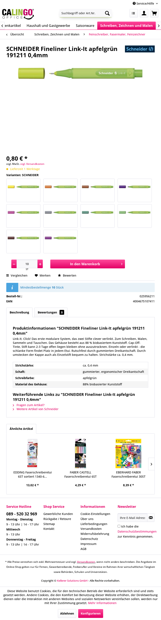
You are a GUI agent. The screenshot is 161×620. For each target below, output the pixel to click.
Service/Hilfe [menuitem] (144, 3)
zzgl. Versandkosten (32, 164)
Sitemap (49, 524)
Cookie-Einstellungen (95, 514)
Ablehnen (67, 613)
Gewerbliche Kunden (58, 514)
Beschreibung (19, 312)
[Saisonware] (85, 26)
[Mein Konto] (144, 13)
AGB (83, 549)
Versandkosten (91, 529)
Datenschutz (89, 539)
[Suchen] (107, 13)
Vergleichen (16, 275)
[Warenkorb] (154, 13)
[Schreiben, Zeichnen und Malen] (126, 26)
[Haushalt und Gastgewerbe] (48, 26)
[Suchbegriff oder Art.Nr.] (86, 13)
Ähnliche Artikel (21, 429)
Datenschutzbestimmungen (137, 531)
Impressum (88, 544)
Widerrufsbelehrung (94, 534)
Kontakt (48, 529)
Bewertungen (51, 312)
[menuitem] (86, 13)
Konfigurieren (91, 613)
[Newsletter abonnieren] (151, 517)
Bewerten (67, 275)
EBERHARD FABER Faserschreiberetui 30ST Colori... (128, 474)
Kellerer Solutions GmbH (72, 580)
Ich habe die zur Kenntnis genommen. (137, 531)
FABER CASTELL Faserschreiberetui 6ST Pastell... (80, 474)
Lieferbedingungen (93, 524)
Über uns (86, 519)
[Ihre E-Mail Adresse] (132, 517)
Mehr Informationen (102, 603)
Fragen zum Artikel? (28, 405)
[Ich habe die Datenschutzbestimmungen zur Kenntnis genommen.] (119, 526)
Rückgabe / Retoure (57, 519)
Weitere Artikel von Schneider (35, 409)
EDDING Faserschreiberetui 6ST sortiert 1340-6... (32, 474)
